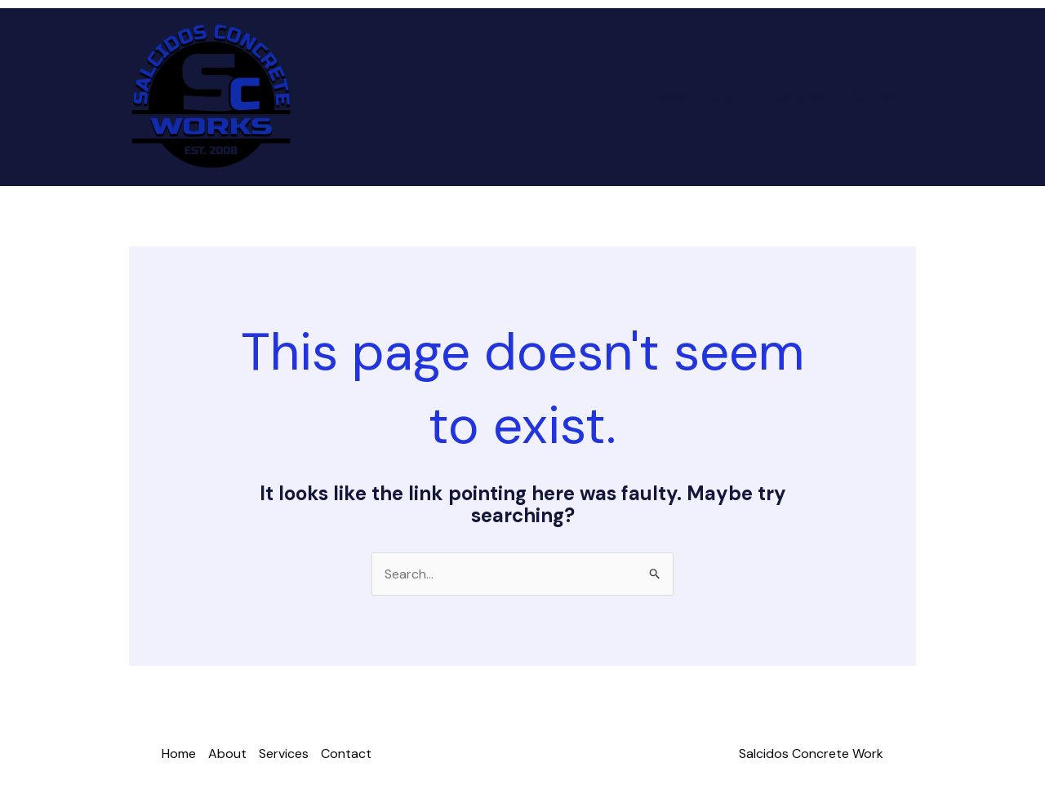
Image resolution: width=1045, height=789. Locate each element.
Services (801, 96)
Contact (877, 96)
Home (668, 96)
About (731, 96)
